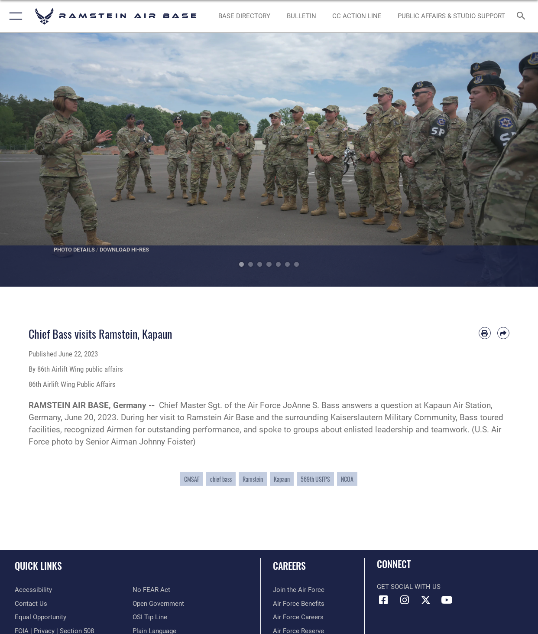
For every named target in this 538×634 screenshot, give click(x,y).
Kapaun (282, 479)
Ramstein (253, 479)
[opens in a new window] (244, 16)
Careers (289, 565)
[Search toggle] (522, 16)
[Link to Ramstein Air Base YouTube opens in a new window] (446, 600)
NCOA (347, 479)
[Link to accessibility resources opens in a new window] (33, 590)
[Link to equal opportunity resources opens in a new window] (40, 617)
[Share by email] (503, 333)
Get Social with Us (409, 587)
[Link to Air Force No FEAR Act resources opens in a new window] (151, 590)
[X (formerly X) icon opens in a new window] (425, 600)
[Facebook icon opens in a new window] (383, 600)
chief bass (221, 479)
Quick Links (38, 565)
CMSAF (191, 479)
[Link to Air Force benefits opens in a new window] (298, 604)
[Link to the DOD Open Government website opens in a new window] (158, 604)
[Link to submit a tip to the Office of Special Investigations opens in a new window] (150, 617)
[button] (14, 16)
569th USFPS (315, 479)
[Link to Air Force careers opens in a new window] (298, 617)
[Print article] (485, 333)
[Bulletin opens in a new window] (301, 16)
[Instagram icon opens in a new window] (404, 600)
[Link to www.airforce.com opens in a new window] (298, 590)
